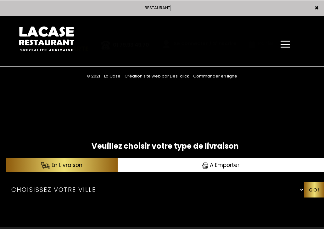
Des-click (179, 76)
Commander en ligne (215, 76)
